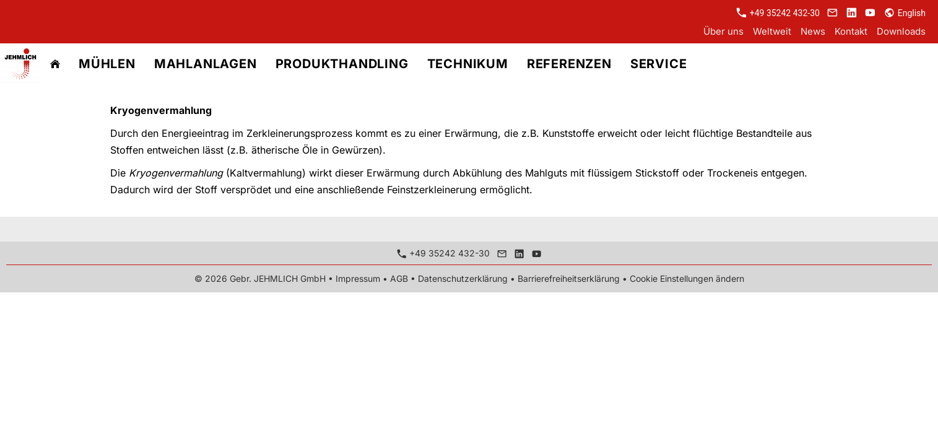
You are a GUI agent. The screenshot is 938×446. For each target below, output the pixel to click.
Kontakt (851, 31)
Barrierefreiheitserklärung (569, 278)
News (813, 31)
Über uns (723, 31)
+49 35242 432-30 (778, 13)
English (905, 13)
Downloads (901, 31)
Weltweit (772, 31)
